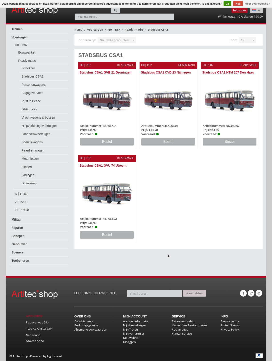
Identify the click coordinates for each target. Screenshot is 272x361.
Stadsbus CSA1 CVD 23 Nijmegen (166, 72)
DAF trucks (29, 109)
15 (242, 40)
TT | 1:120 (22, 210)
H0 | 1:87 (21, 45)
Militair (17, 219)
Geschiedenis (83, 321)
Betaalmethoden (183, 321)
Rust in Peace (31, 101)
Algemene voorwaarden (90, 329)
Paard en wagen (33, 150)
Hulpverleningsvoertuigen (39, 126)
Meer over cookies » (257, 3)
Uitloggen (129, 342)
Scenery (18, 252)
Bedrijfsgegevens (86, 325)
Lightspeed (54, 356)
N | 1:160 (21, 193)
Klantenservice (182, 333)
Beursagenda (230, 321)
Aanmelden (194, 293)
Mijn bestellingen (134, 325)
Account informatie (135, 321)
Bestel (107, 142)
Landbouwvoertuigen (36, 134)
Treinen (17, 29)
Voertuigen (20, 37)
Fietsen (27, 167)
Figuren (17, 227)
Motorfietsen (30, 158)
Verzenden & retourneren (189, 325)
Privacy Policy (230, 329)
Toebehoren (20, 260)
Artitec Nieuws (230, 325)
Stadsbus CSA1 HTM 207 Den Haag (228, 72)
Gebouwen (20, 244)
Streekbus (29, 68)
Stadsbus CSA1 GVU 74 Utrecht (103, 165)
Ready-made (27, 60)
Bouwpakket (26, 52)
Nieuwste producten (114, 40)
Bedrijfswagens (32, 142)
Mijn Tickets (131, 329)
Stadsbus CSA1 (33, 76)
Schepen (18, 236)
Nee (238, 3)
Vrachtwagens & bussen (38, 117)
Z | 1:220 (21, 202)
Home (78, 30)
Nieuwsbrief (131, 338)
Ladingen (28, 175)
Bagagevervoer (32, 93)
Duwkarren (29, 183)
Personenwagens (34, 84)
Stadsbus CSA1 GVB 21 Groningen (106, 72)
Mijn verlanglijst (133, 333)
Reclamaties (180, 329)
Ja (227, 3)
